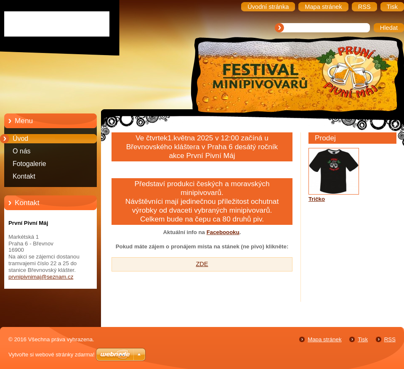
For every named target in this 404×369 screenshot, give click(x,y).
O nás (21, 151)
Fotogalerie (29, 163)
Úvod (20, 138)
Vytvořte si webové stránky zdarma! (51, 354)
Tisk (363, 339)
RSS (390, 339)
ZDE (202, 264)
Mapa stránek (324, 339)
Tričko (316, 199)
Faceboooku (223, 232)
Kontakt (24, 176)
